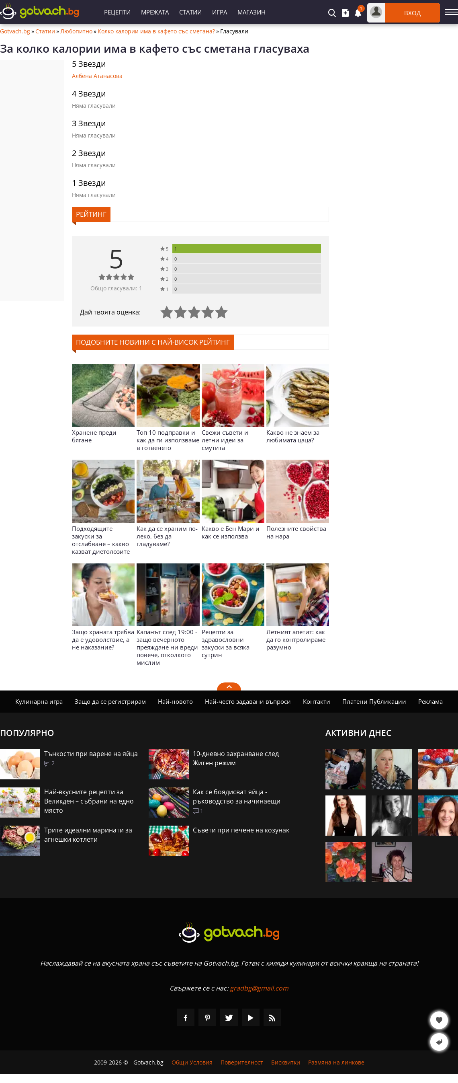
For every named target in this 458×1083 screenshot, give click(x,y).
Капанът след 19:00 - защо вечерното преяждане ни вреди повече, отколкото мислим (167, 647)
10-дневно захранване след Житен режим (236, 758)
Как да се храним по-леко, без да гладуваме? (167, 536)
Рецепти (117, 12)
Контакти (316, 701)
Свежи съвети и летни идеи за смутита (225, 440)
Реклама (430, 701)
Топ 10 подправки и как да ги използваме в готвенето (168, 440)
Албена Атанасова (97, 76)
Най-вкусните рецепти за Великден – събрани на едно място (89, 801)
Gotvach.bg (15, 31)
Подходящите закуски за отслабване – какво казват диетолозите (101, 539)
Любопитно (76, 31)
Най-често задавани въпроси (248, 701)
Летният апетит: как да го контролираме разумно (295, 639)
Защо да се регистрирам (110, 701)
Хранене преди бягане (94, 436)
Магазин (251, 12)
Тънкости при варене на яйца (91, 753)
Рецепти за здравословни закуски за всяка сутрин (225, 643)
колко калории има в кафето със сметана (133, 48)
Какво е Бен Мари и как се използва (231, 532)
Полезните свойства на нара (296, 532)
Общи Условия (192, 1062)
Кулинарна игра (39, 701)
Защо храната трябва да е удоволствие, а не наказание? (103, 639)
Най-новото (175, 701)
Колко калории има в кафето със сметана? (156, 31)
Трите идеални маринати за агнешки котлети (88, 835)
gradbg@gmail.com (259, 988)
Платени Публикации (374, 701)
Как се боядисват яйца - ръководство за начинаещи (236, 796)
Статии (190, 12)
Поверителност (242, 1062)
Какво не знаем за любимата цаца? (292, 436)
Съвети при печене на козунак (241, 830)
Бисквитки (285, 1062)
